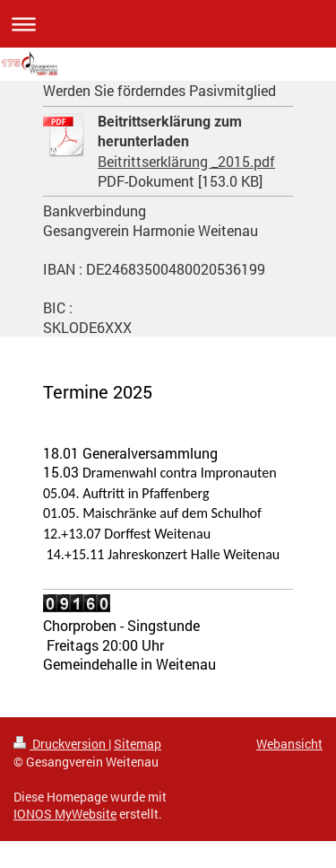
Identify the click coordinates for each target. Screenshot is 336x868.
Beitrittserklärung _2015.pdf (186, 161)
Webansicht (289, 743)
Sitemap (137, 743)
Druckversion (60, 743)
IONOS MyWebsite (64, 813)
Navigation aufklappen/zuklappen (168, 23)
